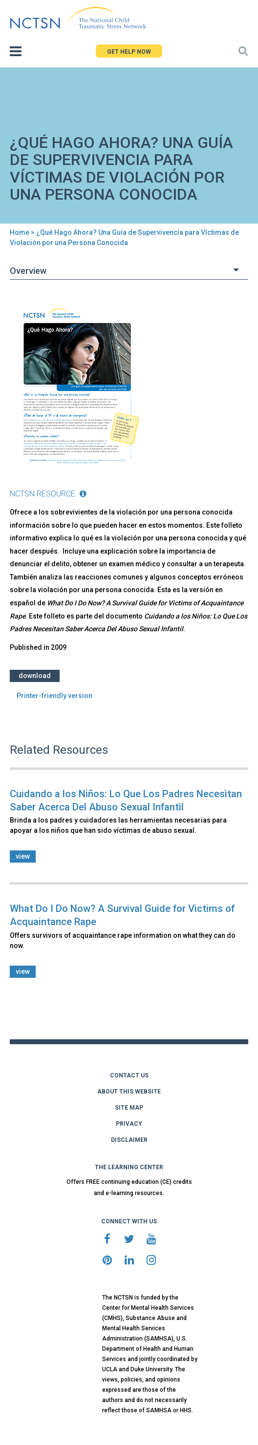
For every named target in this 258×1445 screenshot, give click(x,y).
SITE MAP (129, 1107)
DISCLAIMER (129, 1139)
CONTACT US (129, 1075)
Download (35, 676)
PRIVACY (129, 1123)
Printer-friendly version (54, 696)
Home (19, 232)
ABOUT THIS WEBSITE (129, 1091)
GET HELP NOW (129, 51)
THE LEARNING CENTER (129, 1167)
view (23, 856)
